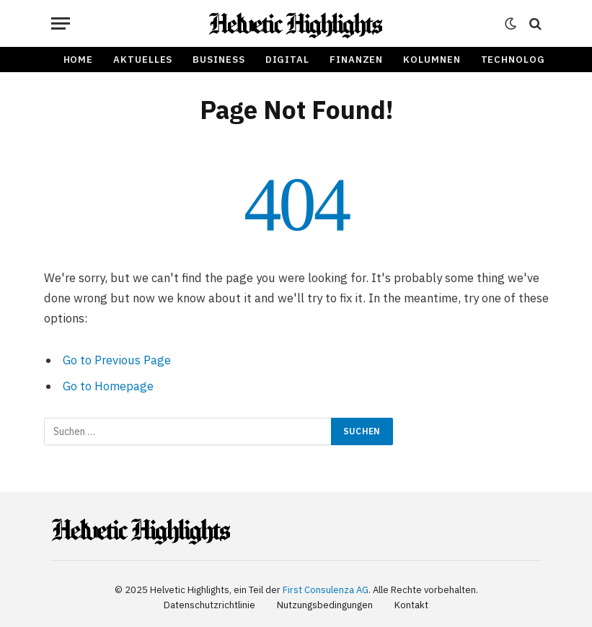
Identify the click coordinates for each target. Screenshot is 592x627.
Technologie (519, 59)
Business (218, 59)
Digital (287, 59)
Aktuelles (142, 59)
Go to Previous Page (117, 360)
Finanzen (356, 59)
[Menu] (60, 23)
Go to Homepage (108, 386)
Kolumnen (431, 59)
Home (78, 59)
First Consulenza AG (325, 590)
